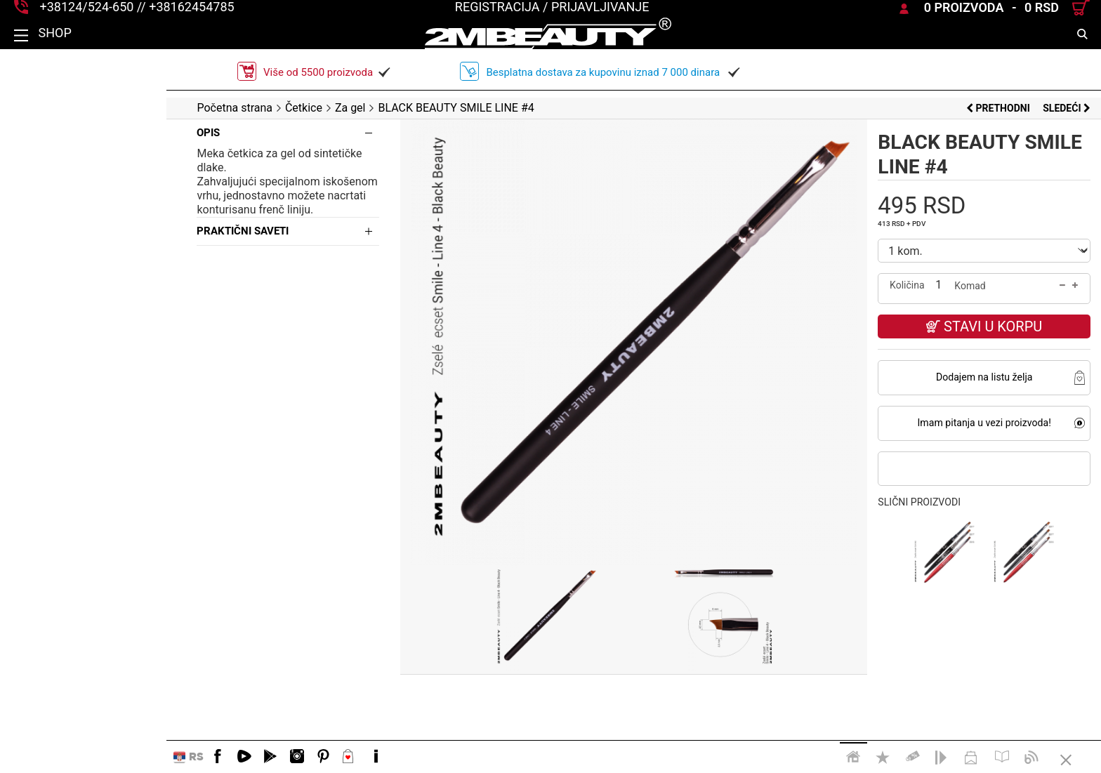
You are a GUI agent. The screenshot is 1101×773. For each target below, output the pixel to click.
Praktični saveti (76, 217)
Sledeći (1066, 108)
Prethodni (999, 108)
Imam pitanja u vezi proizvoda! (963, 422)
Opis (41, 132)
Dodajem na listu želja (963, 377)
